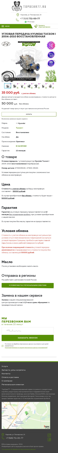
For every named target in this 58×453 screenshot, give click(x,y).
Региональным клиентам (13, 385)
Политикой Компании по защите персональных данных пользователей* (26, 347)
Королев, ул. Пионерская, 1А (15, 434)
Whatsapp (30, 22)
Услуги (5, 366)
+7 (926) (30, 19)
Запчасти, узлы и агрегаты (14, 370)
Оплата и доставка (10, 377)
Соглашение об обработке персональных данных (19, 449)
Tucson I (19, 128)
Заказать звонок (28, 338)
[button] (54, 61)
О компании (7, 381)
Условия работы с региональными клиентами (27, 285)
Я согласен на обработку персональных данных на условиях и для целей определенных (26, 346)
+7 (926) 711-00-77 (14, 438)
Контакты (6, 374)
